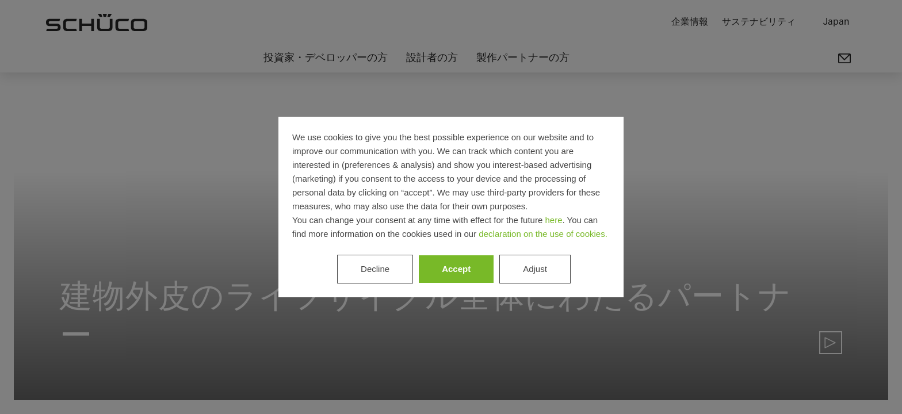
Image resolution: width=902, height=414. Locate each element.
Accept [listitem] (456, 269)
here (553, 220)
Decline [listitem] (375, 269)
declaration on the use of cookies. (543, 234)
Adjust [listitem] (535, 269)
